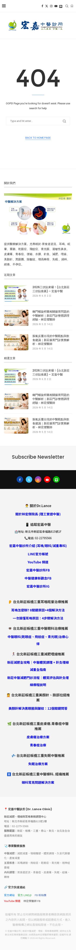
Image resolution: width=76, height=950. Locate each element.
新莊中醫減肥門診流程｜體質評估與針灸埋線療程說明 (38, 681)
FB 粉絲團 (40, 895)
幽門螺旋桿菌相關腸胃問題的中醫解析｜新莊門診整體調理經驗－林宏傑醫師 (50, 315)
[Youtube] (56, 6)
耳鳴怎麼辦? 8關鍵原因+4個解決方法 (38, 610)
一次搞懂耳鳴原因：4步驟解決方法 (38, 618)
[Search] (67, 6)
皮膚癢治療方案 (38, 736)
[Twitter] (46, 6)
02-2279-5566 (20, 826)
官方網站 (9, 895)
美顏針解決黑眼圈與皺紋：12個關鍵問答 (38, 708)
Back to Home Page (38, 137)
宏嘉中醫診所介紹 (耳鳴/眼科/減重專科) (38, 545)
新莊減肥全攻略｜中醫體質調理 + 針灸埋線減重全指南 (38, 666)
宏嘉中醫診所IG (38, 586)
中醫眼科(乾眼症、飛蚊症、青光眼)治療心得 (37, 640)
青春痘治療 (38, 745)
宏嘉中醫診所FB (38, 570)
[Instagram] (51, 6)
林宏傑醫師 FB (32, 901)
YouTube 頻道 (38, 562)
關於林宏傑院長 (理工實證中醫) (38, 514)
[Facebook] (42, 6)
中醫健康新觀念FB (38, 578)
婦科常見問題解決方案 (38, 782)
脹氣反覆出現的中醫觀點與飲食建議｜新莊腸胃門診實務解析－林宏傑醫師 (50, 340)
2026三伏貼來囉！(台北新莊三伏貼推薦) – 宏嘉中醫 (51, 289)
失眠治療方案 (38, 763)
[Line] (60, 6)
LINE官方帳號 (38, 553)
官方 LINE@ (25, 895)
